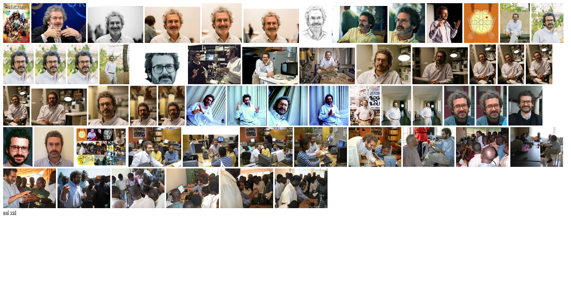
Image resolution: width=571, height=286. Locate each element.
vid (13, 212)
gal (6, 212)
